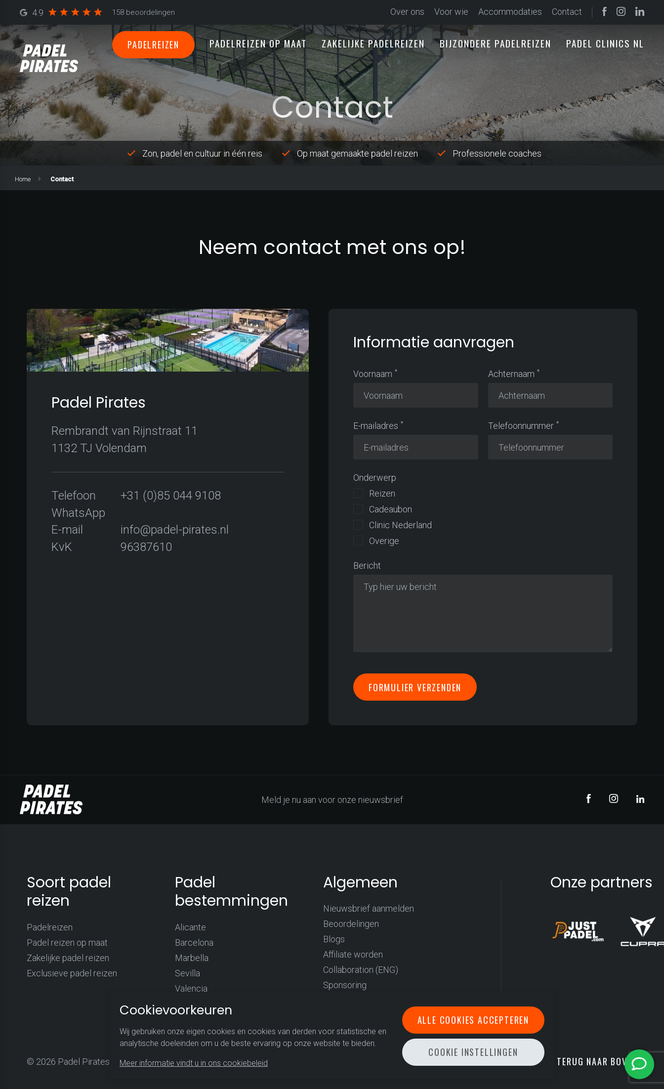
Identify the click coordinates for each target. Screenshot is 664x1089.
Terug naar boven (597, 1061)
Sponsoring (345, 985)
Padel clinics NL (605, 43)
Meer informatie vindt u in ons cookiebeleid (194, 1063)
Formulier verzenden (415, 686)
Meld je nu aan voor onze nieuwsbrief (332, 800)
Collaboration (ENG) (360, 969)
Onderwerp (374, 477)
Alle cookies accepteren (473, 1019)
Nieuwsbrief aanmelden (368, 908)
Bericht (367, 565)
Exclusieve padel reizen (72, 973)
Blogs (334, 939)
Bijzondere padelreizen (495, 43)
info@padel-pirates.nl (175, 530)
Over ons (407, 12)
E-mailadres (375, 425)
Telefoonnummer (521, 425)
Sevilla (187, 973)
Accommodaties (510, 12)
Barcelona (194, 942)
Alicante (190, 927)
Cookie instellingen (473, 1052)
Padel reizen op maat (67, 942)
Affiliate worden (353, 954)
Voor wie (451, 12)
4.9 (97, 12)
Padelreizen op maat (258, 43)
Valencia (191, 988)
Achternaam (511, 374)
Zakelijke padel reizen (68, 958)
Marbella (191, 958)
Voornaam (372, 374)
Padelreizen (153, 44)
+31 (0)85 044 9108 (171, 496)
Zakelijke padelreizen (373, 43)
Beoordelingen (351, 924)
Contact (567, 12)
